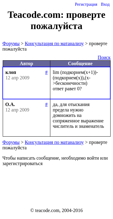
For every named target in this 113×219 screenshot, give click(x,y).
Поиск (104, 57)
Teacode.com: (37, 14)
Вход (105, 4)
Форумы (11, 43)
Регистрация (86, 4)
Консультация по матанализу (54, 43)
